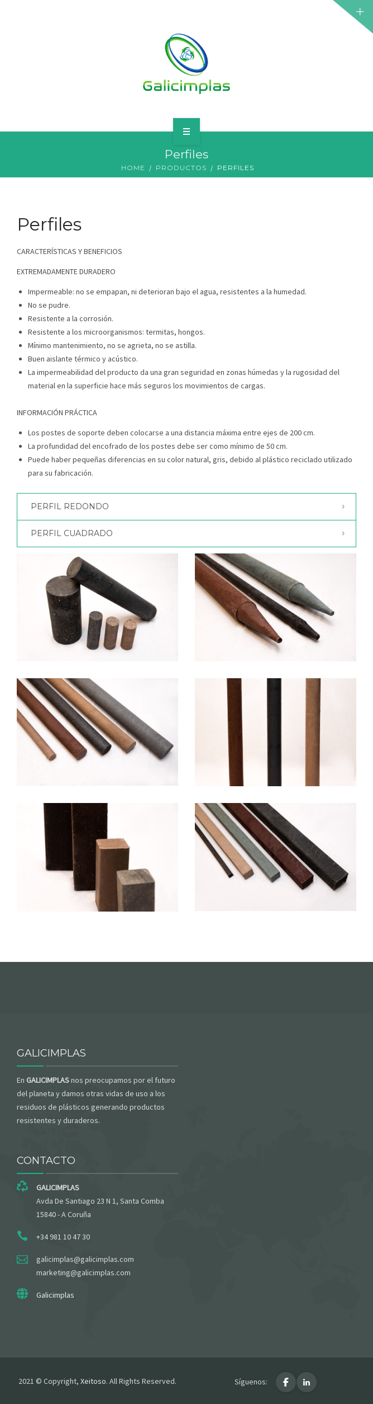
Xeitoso (93, 1381)
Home (133, 167)
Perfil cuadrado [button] (72, 533)
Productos (181, 167)
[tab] (186, 506)
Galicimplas (55, 1295)
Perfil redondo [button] (70, 506)
